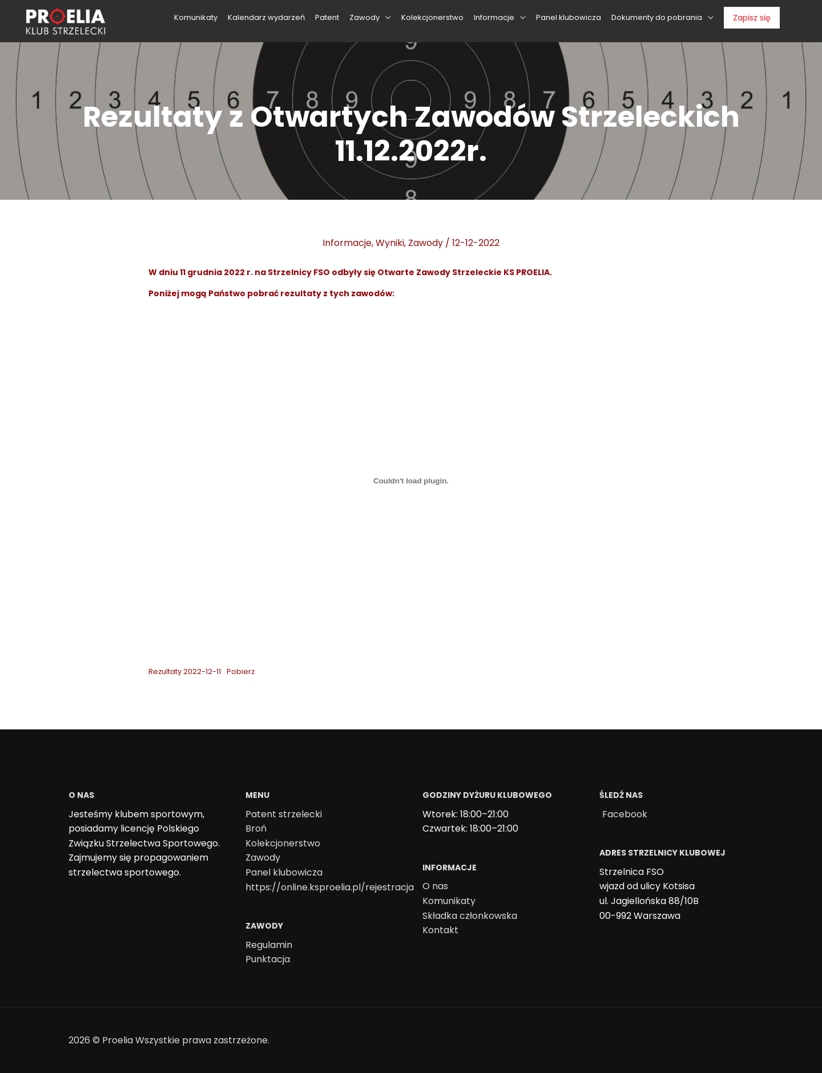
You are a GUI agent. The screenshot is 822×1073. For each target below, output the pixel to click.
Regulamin (268, 944)
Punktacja (267, 959)
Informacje (347, 242)
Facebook (624, 814)
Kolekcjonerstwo (282, 843)
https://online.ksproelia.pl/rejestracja (329, 887)
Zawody (425, 242)
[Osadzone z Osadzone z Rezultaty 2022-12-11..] (411, 481)
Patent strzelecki (283, 814)
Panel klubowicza (284, 872)
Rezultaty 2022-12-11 (184, 671)
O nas (435, 886)
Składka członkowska (469, 915)
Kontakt (440, 930)
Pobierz (241, 671)
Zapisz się (752, 16)
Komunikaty (449, 900)
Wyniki (390, 242)
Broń (256, 828)
